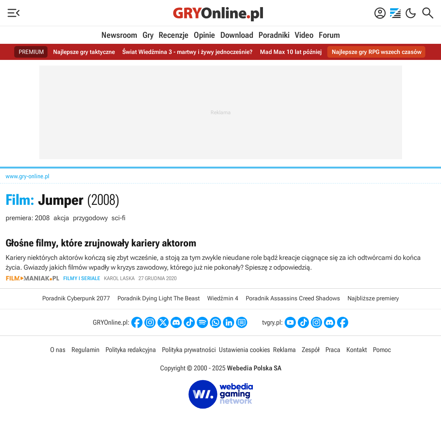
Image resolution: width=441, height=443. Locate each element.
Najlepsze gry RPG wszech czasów (377, 51)
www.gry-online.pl (27, 176)
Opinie (204, 35)
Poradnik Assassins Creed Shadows (293, 298)
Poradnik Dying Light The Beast (158, 298)
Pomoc (382, 350)
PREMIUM (31, 51)
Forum (329, 35)
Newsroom (119, 35)
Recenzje (174, 35)
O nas (57, 350)
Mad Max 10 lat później (291, 51)
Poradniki (274, 35)
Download (236, 35)
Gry (148, 35)
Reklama (284, 350)
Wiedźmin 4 (222, 298)
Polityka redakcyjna (130, 350)
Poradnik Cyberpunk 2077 (76, 298)
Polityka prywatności (189, 350)
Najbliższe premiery (373, 298)
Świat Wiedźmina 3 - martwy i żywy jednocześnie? (187, 51)
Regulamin (85, 350)
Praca (332, 350)
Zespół (310, 350)
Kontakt (356, 350)
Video (304, 35)
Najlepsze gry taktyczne (84, 51)
